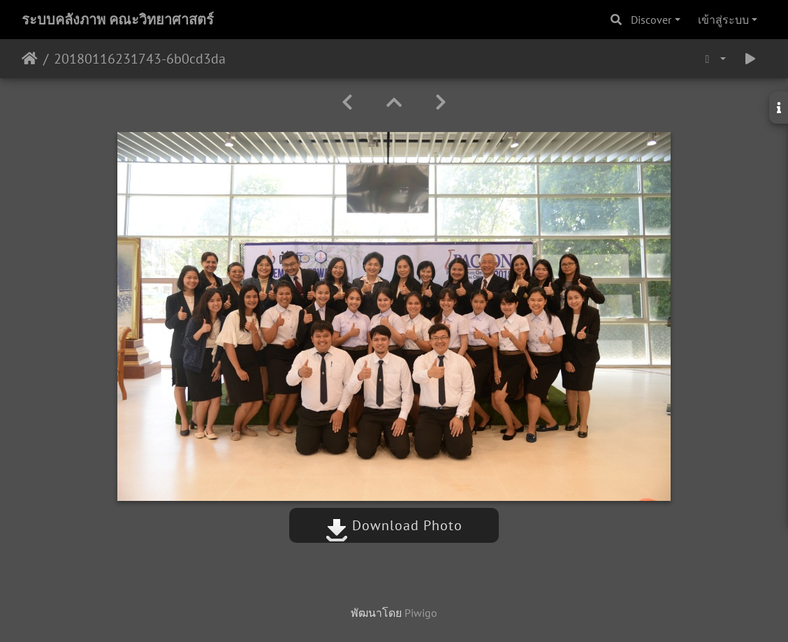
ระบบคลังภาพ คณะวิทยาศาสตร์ (118, 19)
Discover (651, 20)
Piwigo (420, 613)
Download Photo (394, 525)
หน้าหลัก (30, 58)
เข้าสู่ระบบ (723, 20)
